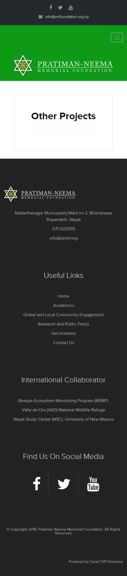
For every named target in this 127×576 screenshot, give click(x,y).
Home (63, 296)
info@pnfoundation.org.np (67, 17)
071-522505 (63, 229)
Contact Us (63, 342)
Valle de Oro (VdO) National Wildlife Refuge (63, 410)
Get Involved (63, 333)
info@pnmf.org (63, 238)
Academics (63, 305)
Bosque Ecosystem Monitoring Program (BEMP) (63, 400)
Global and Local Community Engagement (63, 315)
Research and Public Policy (63, 324)
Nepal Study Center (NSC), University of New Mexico (63, 419)
